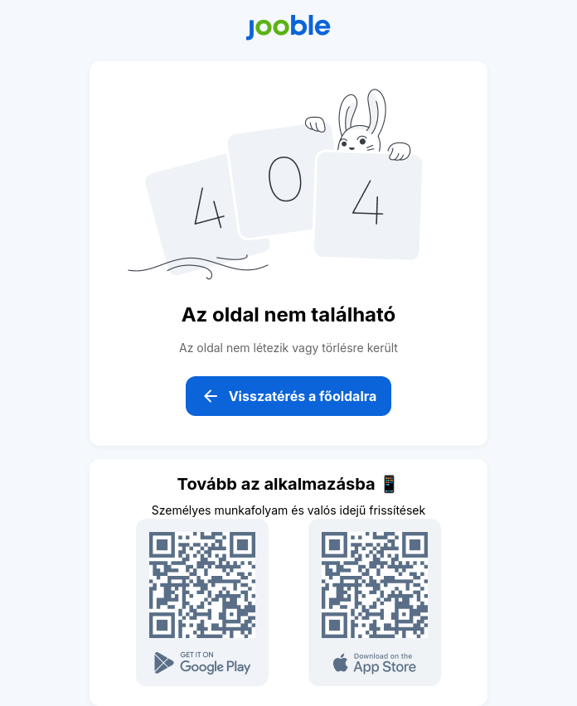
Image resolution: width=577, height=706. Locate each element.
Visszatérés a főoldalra (289, 396)
